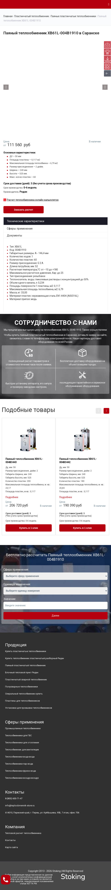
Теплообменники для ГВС (18, 735)
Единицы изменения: (17, 584)
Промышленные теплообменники (23, 728)
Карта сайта (11, 847)
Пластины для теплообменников (22, 700)
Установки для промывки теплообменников (28, 708)
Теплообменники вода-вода (20, 756)
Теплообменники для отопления (22, 742)
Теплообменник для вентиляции (22, 749)
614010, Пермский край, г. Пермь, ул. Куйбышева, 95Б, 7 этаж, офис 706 (42, 812)
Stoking (56, 871)
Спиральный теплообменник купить (24, 693)
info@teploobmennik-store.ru (20, 805)
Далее (55, 615)
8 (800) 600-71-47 (13, 798)
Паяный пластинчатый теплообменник (25, 665)
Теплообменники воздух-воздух (22, 778)
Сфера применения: (16, 569)
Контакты (10, 840)
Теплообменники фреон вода (20, 771)
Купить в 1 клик (28, 528)
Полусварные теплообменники (21, 686)
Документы (14, 235)
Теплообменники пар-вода (19, 763)
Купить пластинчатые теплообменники (25, 651)
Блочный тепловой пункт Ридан (21, 672)
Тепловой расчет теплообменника (23, 833)
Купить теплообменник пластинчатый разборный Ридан (34, 658)
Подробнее (11, 497)
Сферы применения (19, 228)
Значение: (9, 599)
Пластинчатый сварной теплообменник (26, 679)
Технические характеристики (25, 221)
